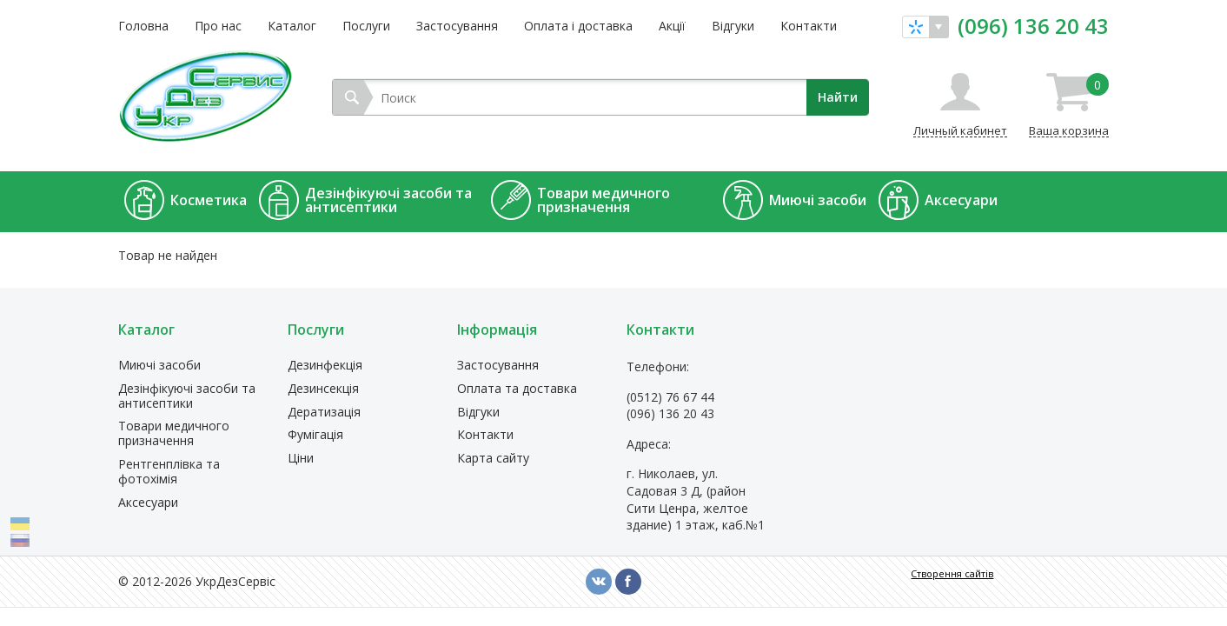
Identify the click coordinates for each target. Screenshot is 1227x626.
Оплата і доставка (578, 25)
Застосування (457, 25)
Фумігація (315, 435)
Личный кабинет (960, 130)
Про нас (218, 25)
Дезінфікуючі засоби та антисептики (186, 396)
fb (628, 582)
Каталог (292, 25)
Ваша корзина (1069, 105)
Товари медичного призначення (173, 434)
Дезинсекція (323, 389)
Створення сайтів (952, 573)
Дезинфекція (325, 365)
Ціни (301, 458)
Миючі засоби (159, 365)
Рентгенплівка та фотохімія (169, 472)
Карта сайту (493, 458)
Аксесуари (148, 503)
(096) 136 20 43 (1033, 26)
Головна (143, 25)
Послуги (366, 25)
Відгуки (733, 25)
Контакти (808, 25)
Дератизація (324, 412)
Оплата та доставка (517, 389)
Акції (672, 25)
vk (599, 582)
